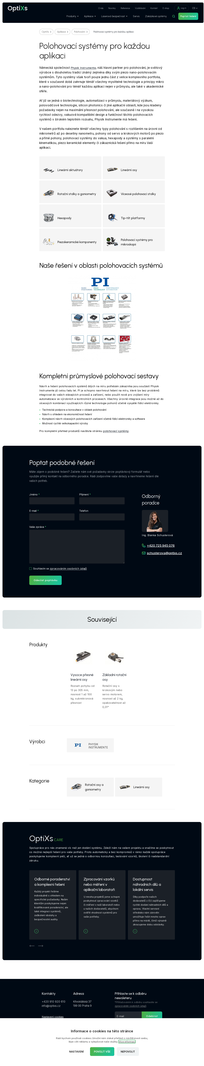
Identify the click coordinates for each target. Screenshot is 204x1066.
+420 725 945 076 (161, 549)
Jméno (33, 498)
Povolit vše (102, 1051)
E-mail (33, 514)
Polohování (79, 31)
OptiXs (45, 31)
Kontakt (151, 8)
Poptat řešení (185, 17)
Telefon (83, 514)
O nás (97, 8)
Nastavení (76, 1051)
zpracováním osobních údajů (69, 572)
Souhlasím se (60, 572)
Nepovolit (128, 1051)
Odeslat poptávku (45, 584)
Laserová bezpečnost (111, 17)
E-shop (163, 8)
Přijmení (84, 498)
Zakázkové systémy (153, 17)
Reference (122, 8)
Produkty (69, 17)
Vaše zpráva (36, 531)
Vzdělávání (137, 8)
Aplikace (87, 17)
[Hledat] (170, 17)
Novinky (109, 8)
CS (190, 8)
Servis (133, 17)
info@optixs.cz (51, 1011)
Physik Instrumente (83, 67)
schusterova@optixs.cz (164, 557)
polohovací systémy (116, 435)
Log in (178, 8)
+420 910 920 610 (53, 1007)
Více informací (127, 1041)
